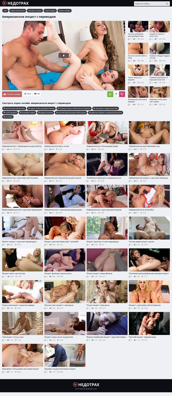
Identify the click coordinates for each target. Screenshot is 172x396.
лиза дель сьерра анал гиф (106, 109)
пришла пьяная (45, 113)
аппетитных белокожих (14, 109)
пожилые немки (27, 113)
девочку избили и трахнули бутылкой (105, 113)
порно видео (50, 12)
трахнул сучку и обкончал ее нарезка (74, 109)
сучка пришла (10, 113)
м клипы (8, 118)
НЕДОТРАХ (18, 4)
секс (5, 12)
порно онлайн (64, 12)
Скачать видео (12, 95)
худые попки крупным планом (41, 109)
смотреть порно (35, 12)
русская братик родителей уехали (71, 113)
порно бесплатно (18, 12)
